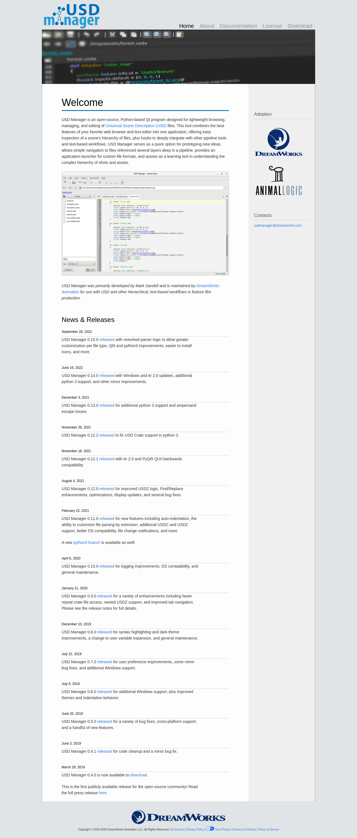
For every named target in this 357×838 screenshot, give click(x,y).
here (103, 793)
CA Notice (250, 829)
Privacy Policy (196, 829)
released (106, 339)
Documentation (238, 26)
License (272, 26)
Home (186, 26)
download (138, 775)
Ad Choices (177, 829)
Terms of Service (268, 829)
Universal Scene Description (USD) (136, 125)
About (207, 26)
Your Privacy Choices (228, 829)
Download (300, 26)
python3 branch (86, 542)
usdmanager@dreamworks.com (277, 225)
